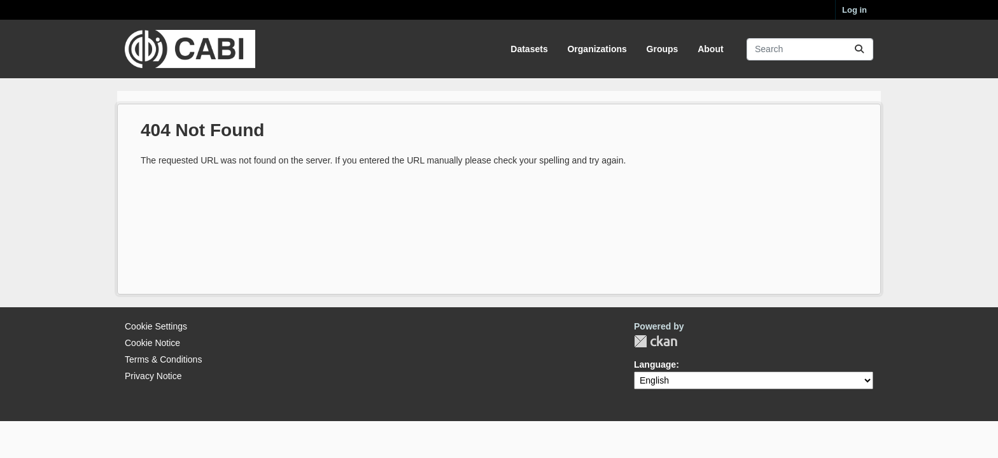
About (710, 49)
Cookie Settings (156, 326)
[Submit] (859, 49)
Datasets (528, 49)
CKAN (655, 341)
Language (655, 364)
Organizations (596, 49)
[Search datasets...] (810, 49)
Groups (662, 49)
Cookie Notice (152, 343)
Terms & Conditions (163, 359)
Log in (854, 10)
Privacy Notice (153, 376)
